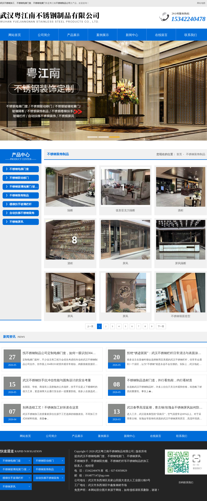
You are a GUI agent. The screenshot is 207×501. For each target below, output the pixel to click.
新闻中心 (132, 35)
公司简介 (44, 35)
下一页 (161, 326)
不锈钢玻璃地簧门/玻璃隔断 (26, 186)
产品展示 (73, 35)
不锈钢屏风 (16, 221)
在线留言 (161, 35)
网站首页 (14, 35)
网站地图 (201, 3)
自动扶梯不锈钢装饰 (21, 212)
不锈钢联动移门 (19, 177)
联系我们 (190, 35)
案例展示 (102, 35)
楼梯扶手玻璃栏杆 (20, 204)
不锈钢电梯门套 (19, 169)
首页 (179, 154)
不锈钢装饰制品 (19, 195)
